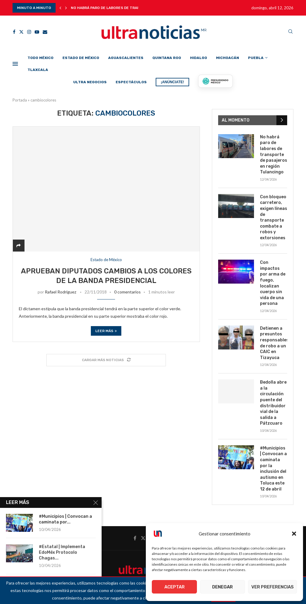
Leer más (106, 331)
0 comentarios (127, 291)
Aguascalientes (125, 58)
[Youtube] (36, 31)
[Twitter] (21, 31)
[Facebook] (14, 31)
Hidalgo (198, 58)
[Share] (18, 245)
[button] (294, 534)
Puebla (256, 58)
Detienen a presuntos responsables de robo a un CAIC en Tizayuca (273, 343)
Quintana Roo (166, 58)
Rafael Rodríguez (60, 291)
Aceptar (174, 587)
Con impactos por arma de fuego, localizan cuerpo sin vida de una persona (272, 283)
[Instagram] (29, 31)
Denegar (222, 587)
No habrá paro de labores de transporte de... (117, 8)
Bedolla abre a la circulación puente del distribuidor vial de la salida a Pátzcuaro (273, 403)
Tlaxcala (37, 70)
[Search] (290, 31)
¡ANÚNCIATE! (172, 82)
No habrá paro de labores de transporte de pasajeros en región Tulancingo (273, 154)
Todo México (40, 58)
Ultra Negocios (90, 82)
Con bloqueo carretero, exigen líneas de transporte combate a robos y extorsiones (273, 217)
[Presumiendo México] (215, 81)
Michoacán (227, 58)
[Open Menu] (15, 63)
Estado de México (80, 58)
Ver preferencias (272, 587)
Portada (20, 100)
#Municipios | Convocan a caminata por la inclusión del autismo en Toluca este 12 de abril (273, 469)
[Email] (45, 31)
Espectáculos (131, 82)
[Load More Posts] (106, 360)
